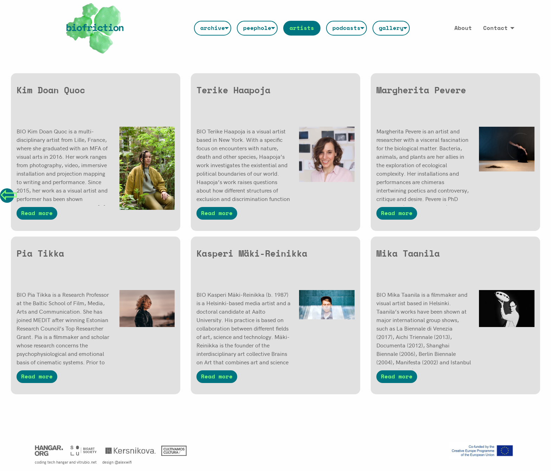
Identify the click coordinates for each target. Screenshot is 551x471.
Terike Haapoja (233, 90)
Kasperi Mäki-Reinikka (251, 254)
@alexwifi (123, 462)
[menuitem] (212, 28)
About (463, 28)
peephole (257, 28)
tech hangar (57, 462)
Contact (495, 28)
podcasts (346, 28)
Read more (37, 213)
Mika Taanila (408, 254)
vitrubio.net (87, 462)
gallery (391, 28)
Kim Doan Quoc (51, 90)
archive (212, 28)
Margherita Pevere (421, 90)
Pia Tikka (40, 254)
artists (302, 28)
